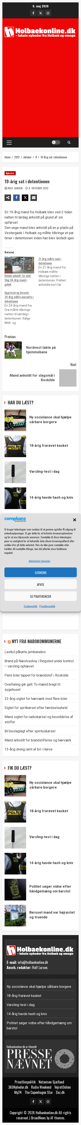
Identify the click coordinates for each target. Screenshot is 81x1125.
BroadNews (38, 1117)
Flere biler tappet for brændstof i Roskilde (36, 675)
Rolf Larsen (15, 188)
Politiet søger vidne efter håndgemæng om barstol (15, 889)
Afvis (40, 584)
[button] (74, 520)
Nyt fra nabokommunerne (36, 641)
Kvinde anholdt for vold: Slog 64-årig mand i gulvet (18, 279)
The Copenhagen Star (39, 1092)
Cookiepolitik (30, 606)
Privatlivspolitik (47, 606)
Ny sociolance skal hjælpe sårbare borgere (15, 420)
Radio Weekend (41, 1087)
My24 (18, 1092)
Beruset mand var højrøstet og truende (15, 915)
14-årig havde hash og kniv (15, 498)
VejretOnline (62, 1087)
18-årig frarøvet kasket (15, 446)
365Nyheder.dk (18, 1087)
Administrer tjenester (39, 561)
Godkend (40, 572)
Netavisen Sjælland (51, 1082)
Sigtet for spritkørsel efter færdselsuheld (36, 708)
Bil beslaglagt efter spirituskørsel (30, 731)
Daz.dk (60, 1092)
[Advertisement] (40, 89)
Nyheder (10, 173)
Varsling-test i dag (15, 472)
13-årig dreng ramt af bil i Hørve (28, 749)
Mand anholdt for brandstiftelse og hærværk (38, 740)
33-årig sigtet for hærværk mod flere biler (36, 699)
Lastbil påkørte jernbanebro (25, 652)
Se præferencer (40, 596)
